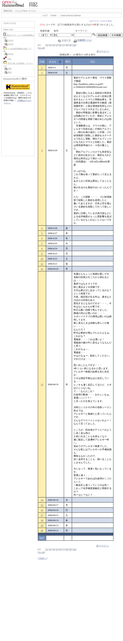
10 (74, 45)
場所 (8, 69)
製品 (8, 72)
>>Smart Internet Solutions (70, 15)
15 (42, 505)
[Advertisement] (18, 132)
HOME (6, 23)
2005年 (9, 40)
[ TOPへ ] (42, 558)
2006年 (9, 44)
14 (42, 500)
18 (42, 520)
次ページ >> (103, 51)
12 (42, 268)
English (53, 15)
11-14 (41, 48)
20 (42, 530)
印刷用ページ (83, 40)
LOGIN (13, 23)
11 (42, 263)
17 (42, 515)
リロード (64, 40)
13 (42, 384)
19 (42, 525)
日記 (7, 59)
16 (42, 510)
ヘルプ (45, 15)
